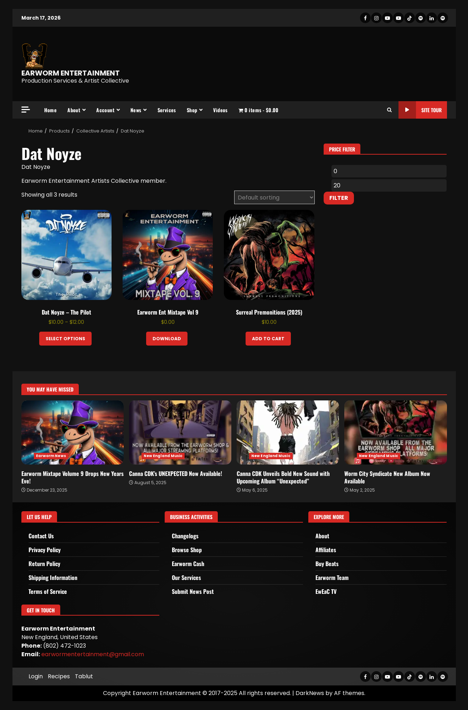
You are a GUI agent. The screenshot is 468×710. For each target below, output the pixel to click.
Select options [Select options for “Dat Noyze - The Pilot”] (65, 339)
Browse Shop (187, 549)
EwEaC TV (325, 591)
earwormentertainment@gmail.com (92, 654)
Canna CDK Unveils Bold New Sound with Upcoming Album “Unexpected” (288, 432)
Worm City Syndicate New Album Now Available (395, 432)
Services (167, 110)
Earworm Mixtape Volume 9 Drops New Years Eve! (72, 432)
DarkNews (309, 693)
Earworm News (51, 455)
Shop (192, 110)
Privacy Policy (45, 549)
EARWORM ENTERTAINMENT (70, 73)
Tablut (84, 676)
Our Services (186, 577)
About (73, 110)
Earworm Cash (188, 563)
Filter (338, 198)
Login (36, 676)
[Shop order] (274, 197)
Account (105, 110)
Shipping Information (53, 577)
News (136, 110)
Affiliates (325, 549)
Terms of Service (48, 591)
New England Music (163, 455)
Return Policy (44, 563)
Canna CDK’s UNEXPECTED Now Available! (180, 432)
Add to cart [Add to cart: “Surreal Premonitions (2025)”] (268, 339)
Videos (220, 110)
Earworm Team (332, 577)
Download (167, 339)
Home (50, 110)
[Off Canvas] (25, 110)
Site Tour (420, 110)
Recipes (59, 676)
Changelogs (185, 536)
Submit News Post (193, 591)
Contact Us (41, 536)
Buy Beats (327, 563)
